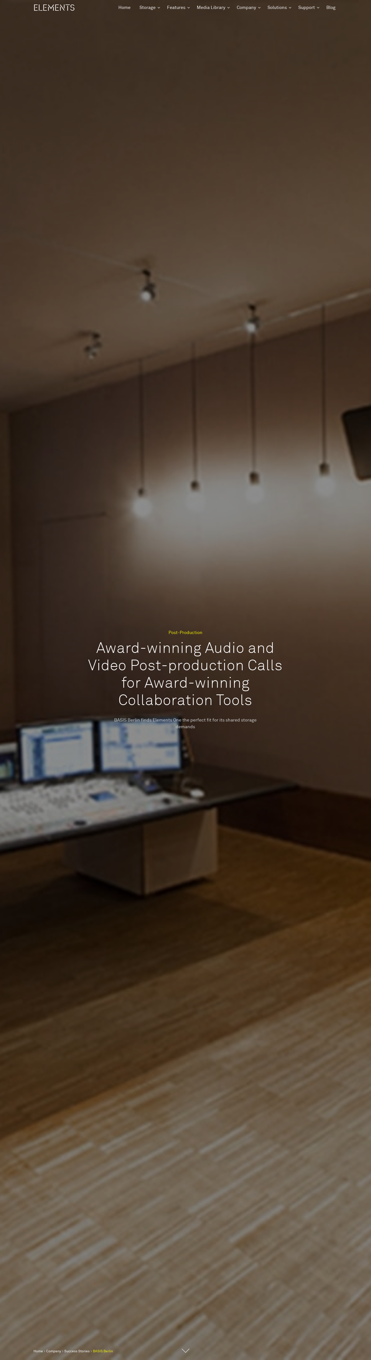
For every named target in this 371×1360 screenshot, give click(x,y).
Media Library (211, 7)
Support (306, 7)
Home (124, 7)
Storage (147, 7)
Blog (331, 7)
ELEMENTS (54, 8)
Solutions (277, 7)
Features (176, 7)
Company (246, 7)
